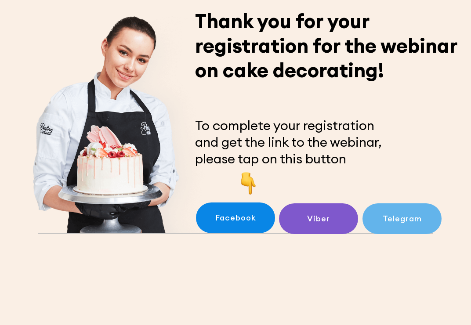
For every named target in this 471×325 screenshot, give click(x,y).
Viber (318, 218)
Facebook (235, 218)
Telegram (402, 218)
